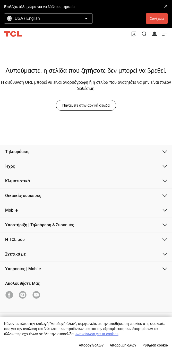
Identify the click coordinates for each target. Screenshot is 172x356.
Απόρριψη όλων (123, 345)
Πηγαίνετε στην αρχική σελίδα (86, 105)
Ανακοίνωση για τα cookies (96, 334)
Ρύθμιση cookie (155, 345)
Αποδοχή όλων (91, 345)
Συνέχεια (157, 18)
